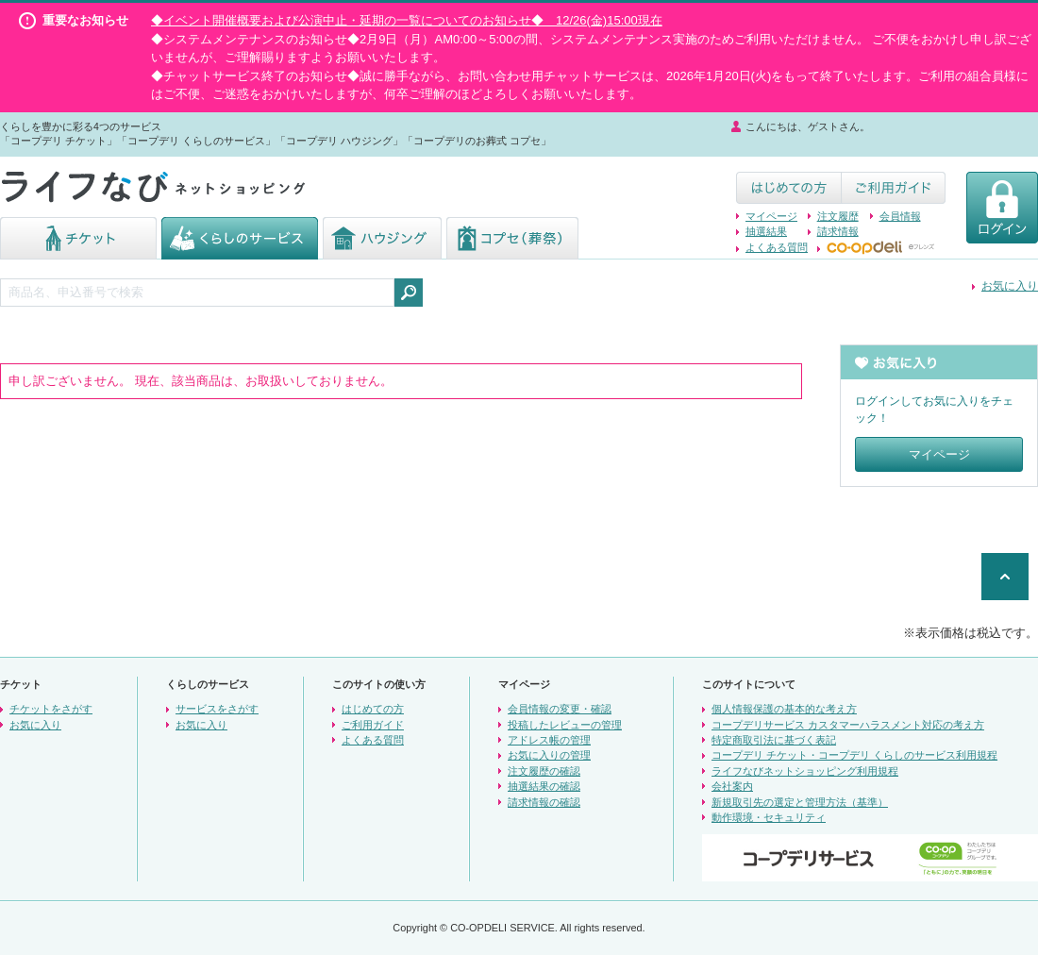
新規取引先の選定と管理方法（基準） (800, 802)
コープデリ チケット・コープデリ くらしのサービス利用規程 (854, 755)
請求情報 (838, 231)
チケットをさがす (50, 708)
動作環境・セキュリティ (769, 817)
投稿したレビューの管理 (565, 724)
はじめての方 (373, 708)
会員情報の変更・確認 (559, 708)
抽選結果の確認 (544, 786)
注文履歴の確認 (544, 771)
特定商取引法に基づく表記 (774, 740)
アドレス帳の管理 (549, 740)
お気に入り (1009, 286)
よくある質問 (776, 247)
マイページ (771, 216)
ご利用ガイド (373, 724)
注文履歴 (838, 216)
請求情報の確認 (544, 802)
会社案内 (732, 786)
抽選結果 (766, 231)
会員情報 (900, 216)
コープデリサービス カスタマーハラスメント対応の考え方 (848, 724)
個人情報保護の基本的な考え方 (784, 708)
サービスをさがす (217, 708)
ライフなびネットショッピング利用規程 (805, 771)
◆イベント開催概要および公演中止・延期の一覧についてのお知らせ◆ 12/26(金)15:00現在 (406, 20)
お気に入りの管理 (549, 755)
